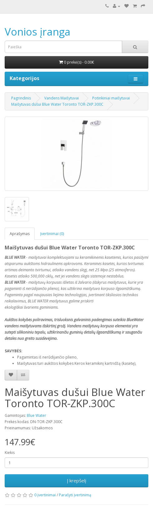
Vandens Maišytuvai (61, 98)
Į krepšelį (76, 480)
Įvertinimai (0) (52, 233)
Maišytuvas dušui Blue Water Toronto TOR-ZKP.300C (57, 104)
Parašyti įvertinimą (75, 495)
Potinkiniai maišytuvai (111, 98)
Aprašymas (20, 233)
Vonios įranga (37, 32)
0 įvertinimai (45, 495)
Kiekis (10, 452)
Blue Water (36, 415)
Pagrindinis (21, 98)
